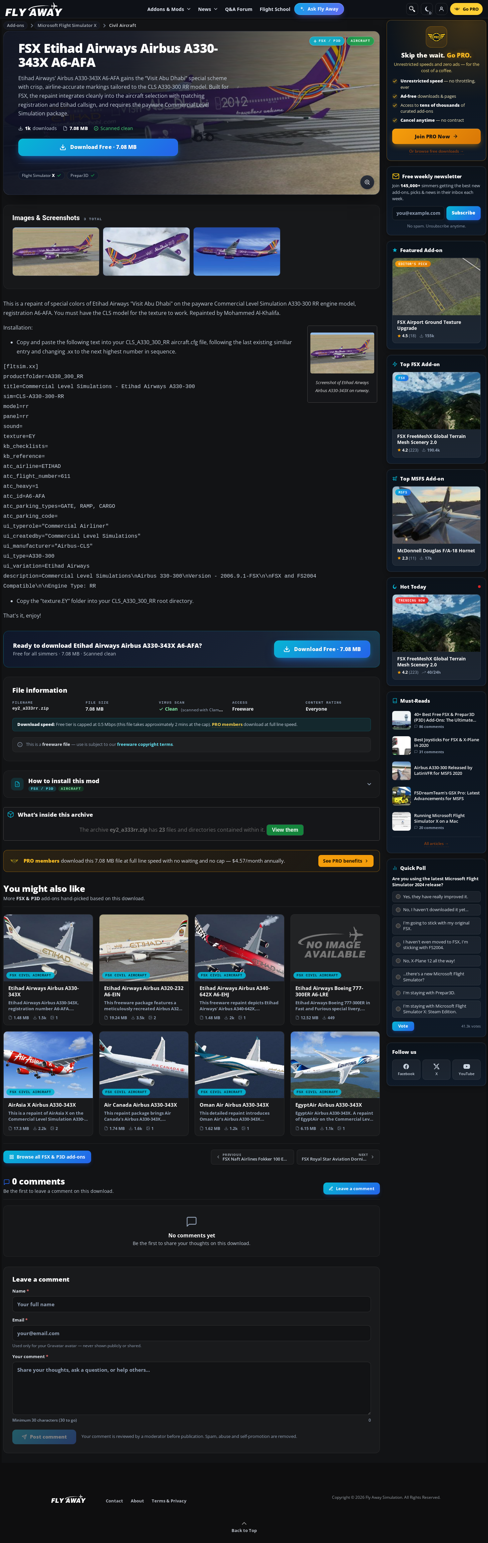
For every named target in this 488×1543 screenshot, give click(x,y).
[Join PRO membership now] (436, 136)
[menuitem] (319, 9)
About (137, 1485)
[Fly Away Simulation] (34, 9)
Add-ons (15, 25)
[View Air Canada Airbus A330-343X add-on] (144, 1068)
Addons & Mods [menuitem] (169, 9)
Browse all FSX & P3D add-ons (47, 1142)
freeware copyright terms (145, 729)
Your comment (30, 1341)
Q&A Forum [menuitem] (238, 9)
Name (20, 1276)
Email (20, 1305)
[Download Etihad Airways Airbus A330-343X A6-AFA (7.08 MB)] (98, 147)
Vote (403, 1026)
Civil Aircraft (122, 25)
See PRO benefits (346, 845)
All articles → (436, 843)
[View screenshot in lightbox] (367, 182)
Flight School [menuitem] (275, 9)
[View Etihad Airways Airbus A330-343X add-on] (48, 954)
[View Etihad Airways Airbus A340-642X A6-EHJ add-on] (239, 954)
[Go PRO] (466, 9)
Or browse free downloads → (436, 151)
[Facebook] (406, 1069)
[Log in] (441, 9)
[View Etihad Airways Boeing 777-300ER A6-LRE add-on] (335, 954)
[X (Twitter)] (436, 1069)
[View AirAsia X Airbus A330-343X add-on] (48, 1068)
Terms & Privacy (169, 1485)
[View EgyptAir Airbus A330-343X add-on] (335, 1068)
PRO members (227, 709)
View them (285, 814)
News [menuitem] (208, 9)
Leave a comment (352, 1173)
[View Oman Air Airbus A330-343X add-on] (239, 1068)
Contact (114, 1485)
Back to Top (244, 1512)
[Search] (412, 9)
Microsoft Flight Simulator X (67, 25)
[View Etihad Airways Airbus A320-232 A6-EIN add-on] (144, 954)
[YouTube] (466, 1069)
